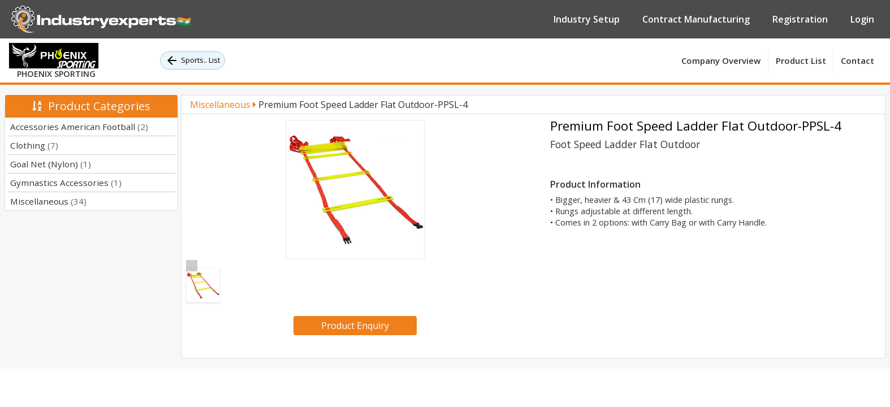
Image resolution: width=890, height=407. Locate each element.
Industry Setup (587, 19)
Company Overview (721, 60)
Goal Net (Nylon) (50, 164)
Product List (801, 60)
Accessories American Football (79, 126)
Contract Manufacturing (696, 19)
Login (862, 19)
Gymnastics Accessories (66, 182)
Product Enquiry (355, 325)
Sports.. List (192, 60)
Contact (857, 60)
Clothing (34, 145)
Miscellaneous (48, 201)
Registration (800, 19)
